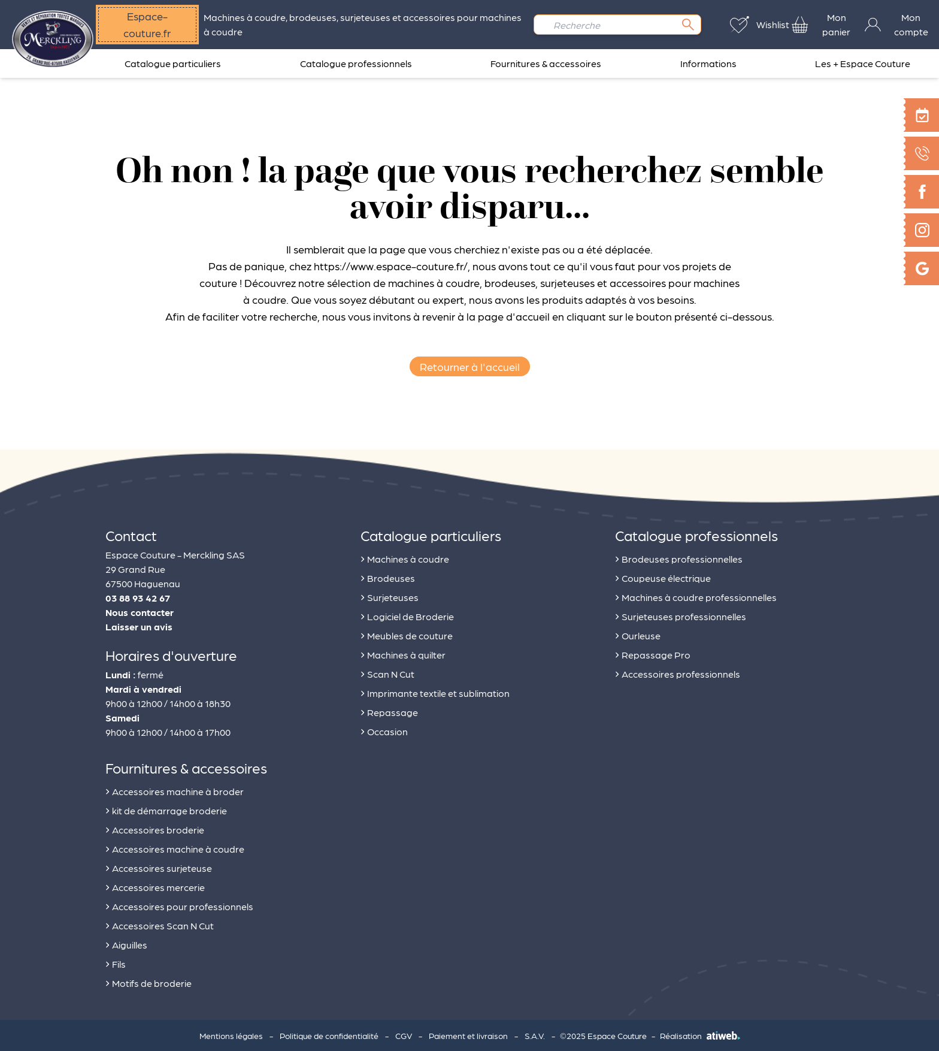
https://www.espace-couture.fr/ (391, 266)
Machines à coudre (405, 557)
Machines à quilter (403, 653)
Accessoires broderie (154, 828)
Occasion (384, 729)
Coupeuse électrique (663, 576)
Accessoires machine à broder (174, 789)
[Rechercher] (688, 25)
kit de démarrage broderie (166, 808)
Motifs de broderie (148, 981)
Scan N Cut (387, 672)
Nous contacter (139, 612)
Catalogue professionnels (356, 63)
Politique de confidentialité (329, 1035)
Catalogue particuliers (173, 63)
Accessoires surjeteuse (158, 866)
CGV (403, 1035)
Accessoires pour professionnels (179, 904)
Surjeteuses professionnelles (680, 614)
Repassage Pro (652, 653)
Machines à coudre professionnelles (696, 595)
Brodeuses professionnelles (679, 557)
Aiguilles (126, 943)
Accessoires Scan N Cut (159, 923)
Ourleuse (638, 633)
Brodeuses (388, 576)
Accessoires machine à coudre (174, 847)
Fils (115, 962)
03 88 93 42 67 (137, 597)
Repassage (389, 710)
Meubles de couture (407, 633)
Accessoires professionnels (677, 672)
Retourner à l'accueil (470, 366)
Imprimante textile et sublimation (435, 691)
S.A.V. (535, 1035)
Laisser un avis (138, 626)
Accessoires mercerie (155, 885)
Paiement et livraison (468, 1035)
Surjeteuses (390, 595)
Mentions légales (231, 1035)
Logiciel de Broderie (407, 614)
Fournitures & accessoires (545, 63)
